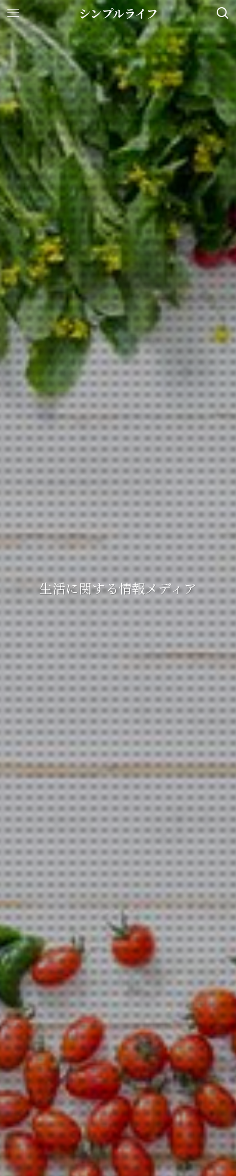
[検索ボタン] (223, 13)
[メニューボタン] (13, 13)
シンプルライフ (118, 13)
